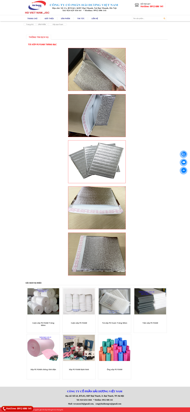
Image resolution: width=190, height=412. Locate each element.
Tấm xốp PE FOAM (150, 323)
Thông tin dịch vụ (39, 37)
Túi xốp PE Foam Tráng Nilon (114, 323)
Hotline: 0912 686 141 (19, 408)
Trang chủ (30, 24)
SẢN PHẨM (42, 24)
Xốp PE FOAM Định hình (79, 369)
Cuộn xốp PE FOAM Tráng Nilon (43, 324)
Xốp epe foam (58, 24)
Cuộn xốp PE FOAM (79, 323)
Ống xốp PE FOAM (114, 369)
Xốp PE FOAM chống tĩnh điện (43, 369)
